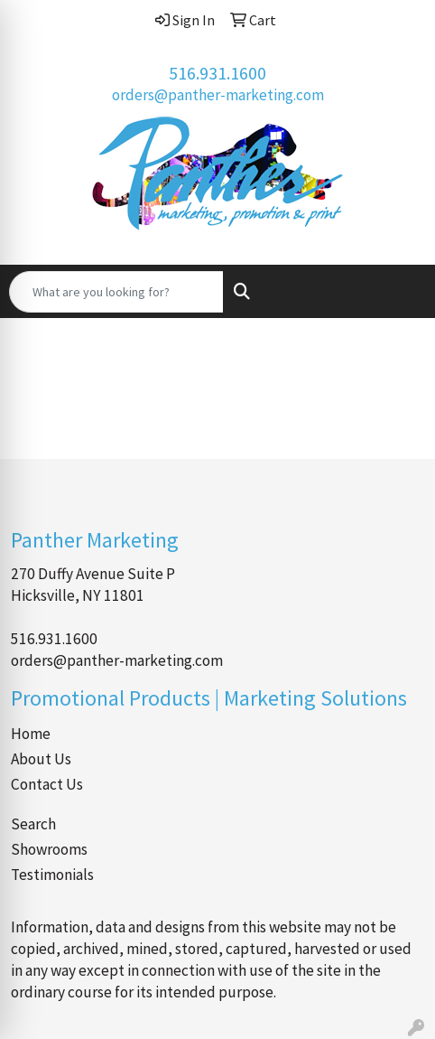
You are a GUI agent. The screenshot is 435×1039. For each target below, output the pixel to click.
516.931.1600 (217, 72)
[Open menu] (399, 292)
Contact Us (47, 784)
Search (33, 824)
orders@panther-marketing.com (218, 95)
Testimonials (52, 875)
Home (31, 734)
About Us (41, 759)
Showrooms (49, 849)
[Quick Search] (116, 292)
